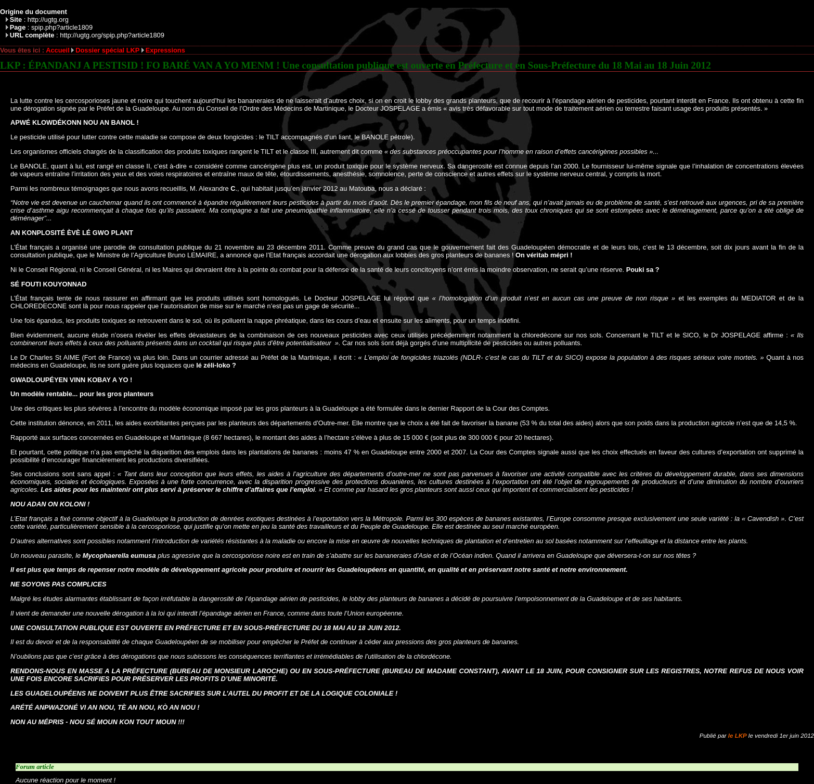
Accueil (58, 50)
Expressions (165, 50)
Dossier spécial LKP (107, 50)
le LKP (737, 736)
